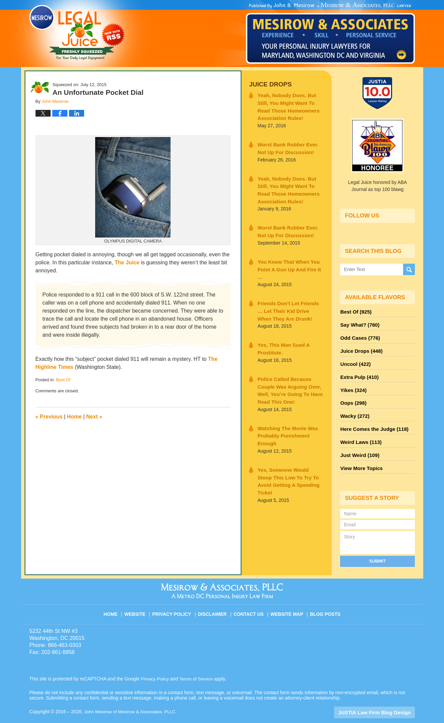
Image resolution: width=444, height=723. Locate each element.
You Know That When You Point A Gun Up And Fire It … (287, 257)
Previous (49, 416)
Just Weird (358, 444)
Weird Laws (359, 432)
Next (94, 416)
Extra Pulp (358, 371)
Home (74, 416)
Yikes (352, 383)
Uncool (354, 359)
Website (139, 598)
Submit (377, 547)
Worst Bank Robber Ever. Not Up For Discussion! (288, 145)
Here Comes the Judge (371, 419)
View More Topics (359, 456)
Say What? (358, 323)
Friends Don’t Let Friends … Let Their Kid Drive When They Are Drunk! (289, 294)
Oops (352, 395)
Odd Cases (358, 335)
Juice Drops (268, 84)
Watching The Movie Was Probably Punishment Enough (288, 403)
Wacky (353, 407)
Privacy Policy (175, 598)
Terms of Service (198, 665)
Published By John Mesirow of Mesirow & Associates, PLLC (330, 33)
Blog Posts (324, 598)
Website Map (287, 598)
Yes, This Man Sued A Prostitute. (280, 330)
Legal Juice (77, 32)
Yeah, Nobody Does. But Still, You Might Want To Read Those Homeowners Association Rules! (290, 105)
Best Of (63, 379)
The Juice (127, 262)
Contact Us (250, 598)
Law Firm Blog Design (383, 699)
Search (409, 269)
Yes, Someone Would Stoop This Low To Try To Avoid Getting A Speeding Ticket (286, 439)
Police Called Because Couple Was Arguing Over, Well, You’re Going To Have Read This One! (289, 366)
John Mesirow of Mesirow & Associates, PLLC (132, 698)
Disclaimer (214, 598)
